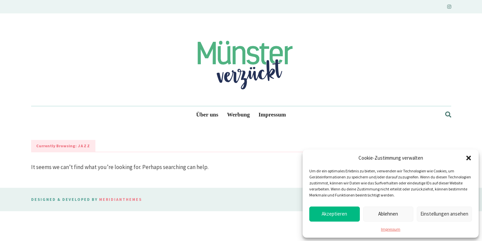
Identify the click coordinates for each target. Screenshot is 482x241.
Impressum (390, 229)
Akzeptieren (334, 214)
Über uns (207, 114)
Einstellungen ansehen (444, 214)
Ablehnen (388, 214)
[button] (468, 158)
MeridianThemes (120, 199)
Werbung (238, 114)
